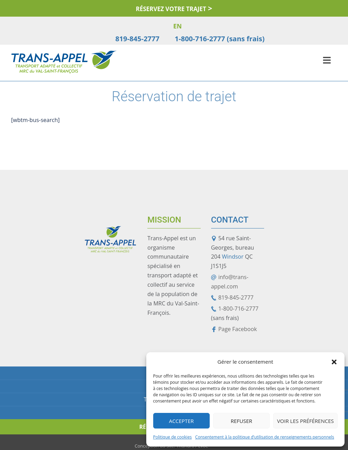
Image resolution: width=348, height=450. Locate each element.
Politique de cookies (172, 437)
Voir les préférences (305, 420)
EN (177, 26)
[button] (334, 361)
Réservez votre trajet (171, 9)
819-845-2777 (137, 38)
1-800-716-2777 (238, 308)
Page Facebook (237, 329)
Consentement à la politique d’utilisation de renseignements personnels (264, 437)
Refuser (241, 420)
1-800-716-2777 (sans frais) (219, 38)
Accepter (181, 420)
